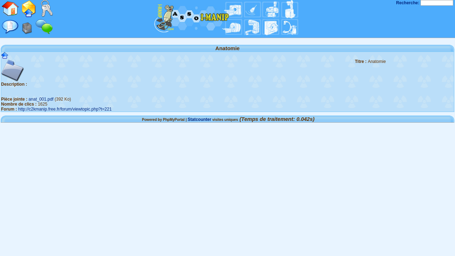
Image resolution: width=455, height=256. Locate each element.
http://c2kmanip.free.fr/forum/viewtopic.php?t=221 (65, 109)
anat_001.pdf (40, 99)
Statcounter (200, 119)
